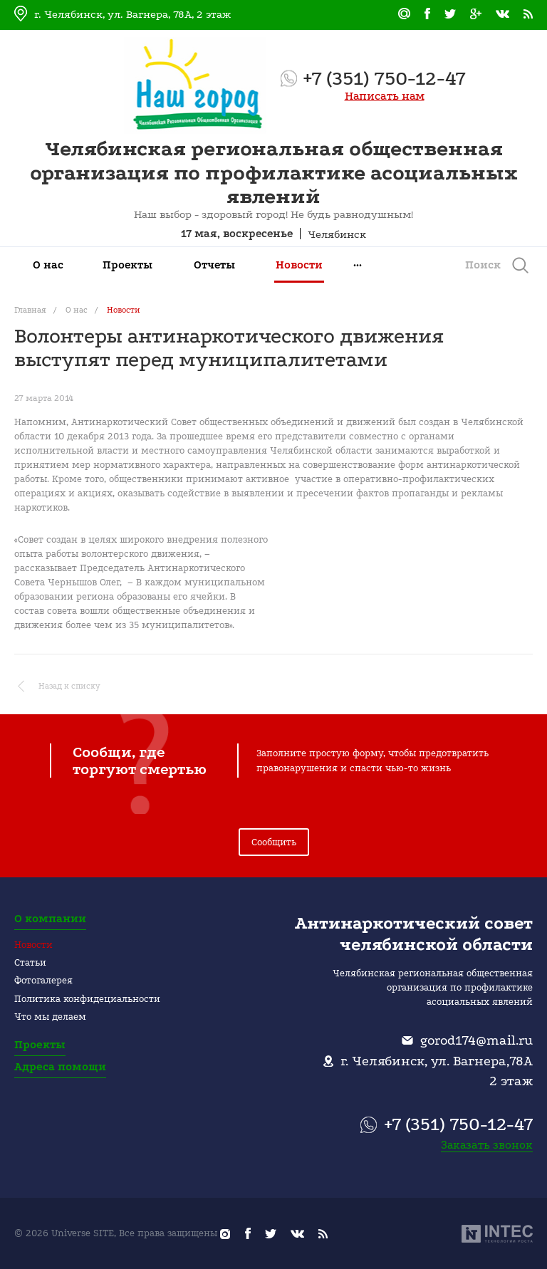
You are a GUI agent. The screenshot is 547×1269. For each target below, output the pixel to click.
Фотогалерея (43, 980)
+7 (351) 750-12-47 (384, 78)
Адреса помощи (60, 1066)
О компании (50, 918)
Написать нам (384, 96)
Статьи (30, 962)
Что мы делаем (50, 1016)
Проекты (40, 1044)
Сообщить (273, 842)
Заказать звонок (487, 1145)
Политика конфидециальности (87, 998)
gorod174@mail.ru (476, 1040)
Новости (33, 944)
